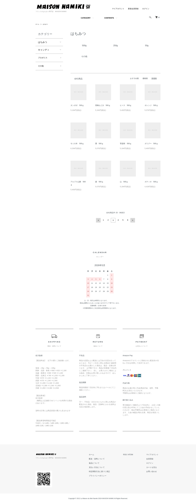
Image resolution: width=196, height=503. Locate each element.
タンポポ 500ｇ (77, 105)
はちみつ (47, 24)
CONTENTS (109, 18)
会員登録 (151, 458)
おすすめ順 (134, 78)
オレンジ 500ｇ (151, 105)
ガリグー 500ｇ (151, 143)
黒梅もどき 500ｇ (102, 105)
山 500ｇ (124, 182)
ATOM (134, 454)
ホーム (38, 24)
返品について (100, 462)
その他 (41, 67)
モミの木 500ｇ (77, 143)
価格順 (145, 78)
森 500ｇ (99, 182)
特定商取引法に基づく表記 (105, 471)
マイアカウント (118, 9)
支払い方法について (103, 467)
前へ (99, 220)
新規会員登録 (133, 9)
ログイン (145, 9)
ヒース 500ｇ (126, 105)
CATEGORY (86, 18)
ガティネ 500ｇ (151, 182)
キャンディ (43, 50)
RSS (129, 454)
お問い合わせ (153, 471)
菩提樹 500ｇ (126, 143)
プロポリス (43, 58)
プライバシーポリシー (103, 475)
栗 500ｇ (99, 143)
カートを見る (153, 467)
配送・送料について (103, 458)
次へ (132, 220)
